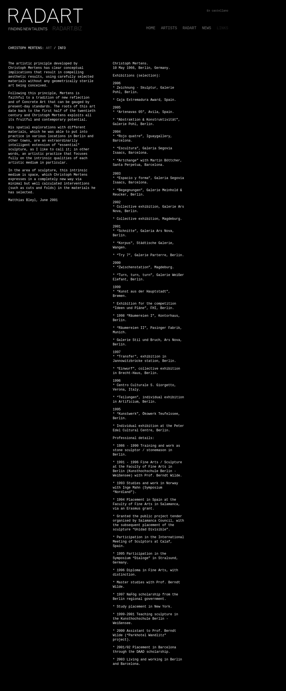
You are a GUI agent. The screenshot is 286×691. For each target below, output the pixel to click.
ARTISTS (169, 28)
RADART (189, 28)
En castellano (217, 10)
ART (49, 48)
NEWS (206, 28)
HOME (151, 28)
